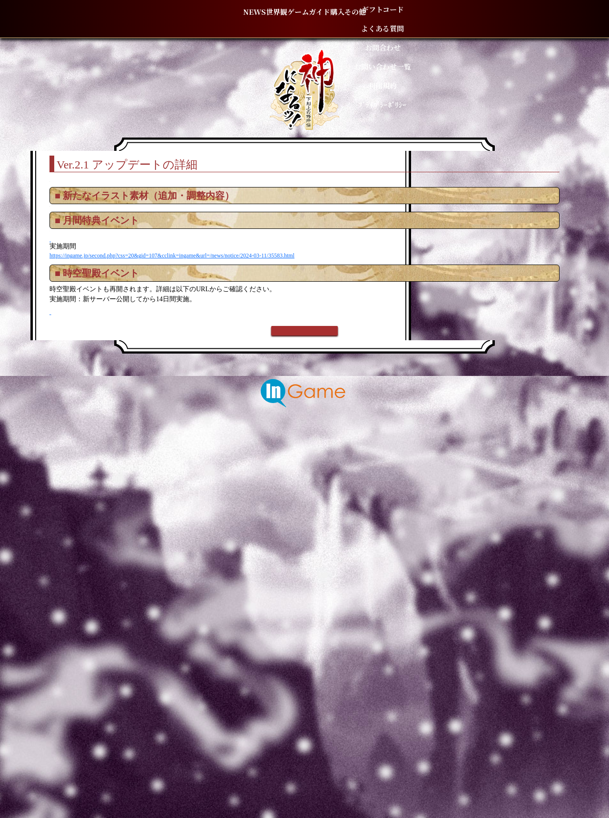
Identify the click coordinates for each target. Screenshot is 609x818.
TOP (124, 137)
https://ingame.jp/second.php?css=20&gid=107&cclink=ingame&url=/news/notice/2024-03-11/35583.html (255, 514)
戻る (304, 710)
